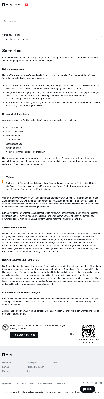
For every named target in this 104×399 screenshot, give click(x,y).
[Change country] (26, 4)
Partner (5, 371)
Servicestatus (61, 383)
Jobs (29, 371)
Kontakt (5, 367)
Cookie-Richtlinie (45, 383)
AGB (32, 383)
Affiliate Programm (35, 367)
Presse (54, 363)
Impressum (6, 383)
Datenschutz (21, 383)
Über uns (6, 363)
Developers (32, 363)
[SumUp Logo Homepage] (8, 4)
